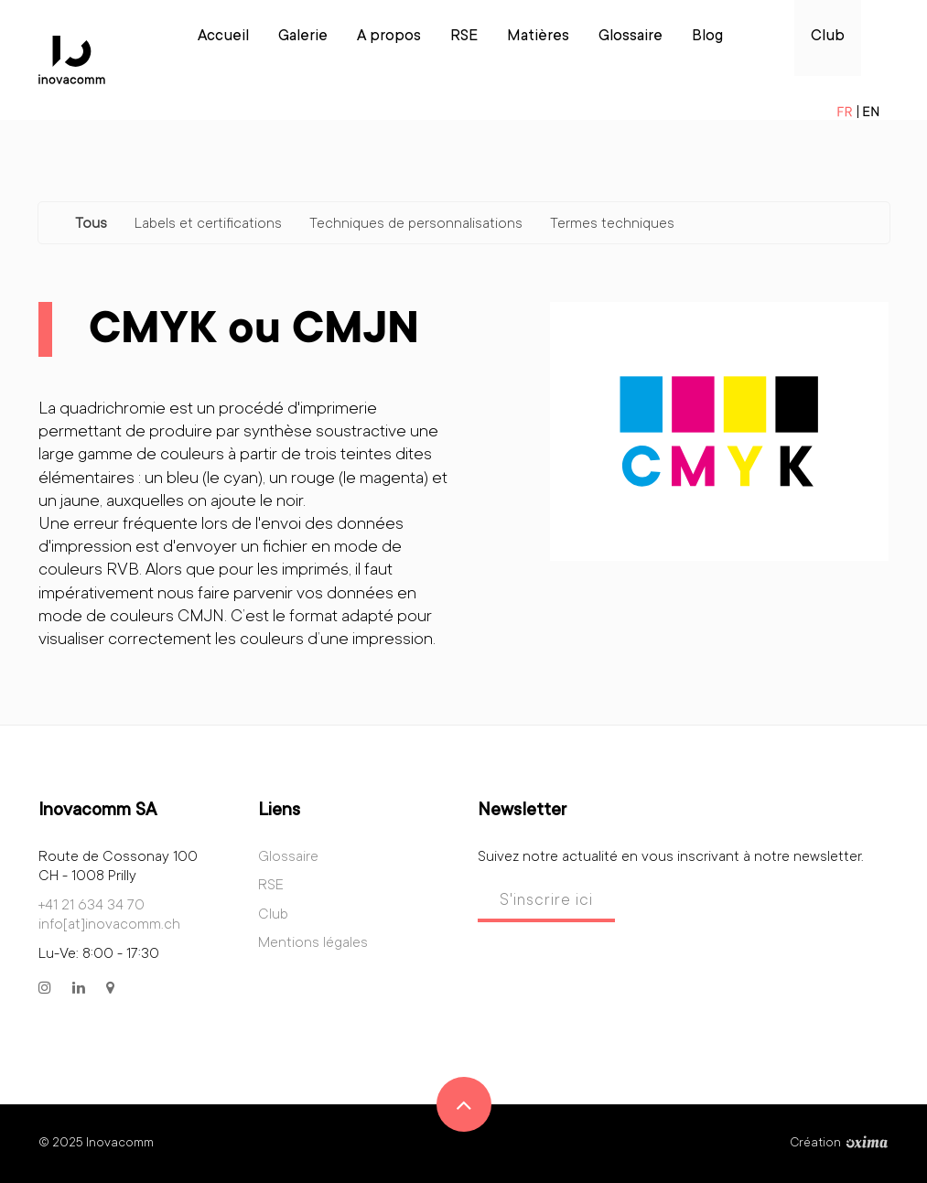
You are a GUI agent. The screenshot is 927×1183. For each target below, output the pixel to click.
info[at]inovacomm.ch (109, 925)
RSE (464, 37)
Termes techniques (612, 224)
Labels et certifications (208, 224)
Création (839, 1143)
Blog (707, 37)
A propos (389, 37)
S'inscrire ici (546, 901)
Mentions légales (313, 943)
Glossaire (630, 37)
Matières (538, 37)
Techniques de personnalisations (416, 224)
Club (828, 37)
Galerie (303, 37)
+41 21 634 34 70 (91, 906)
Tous (91, 224)
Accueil (223, 37)
